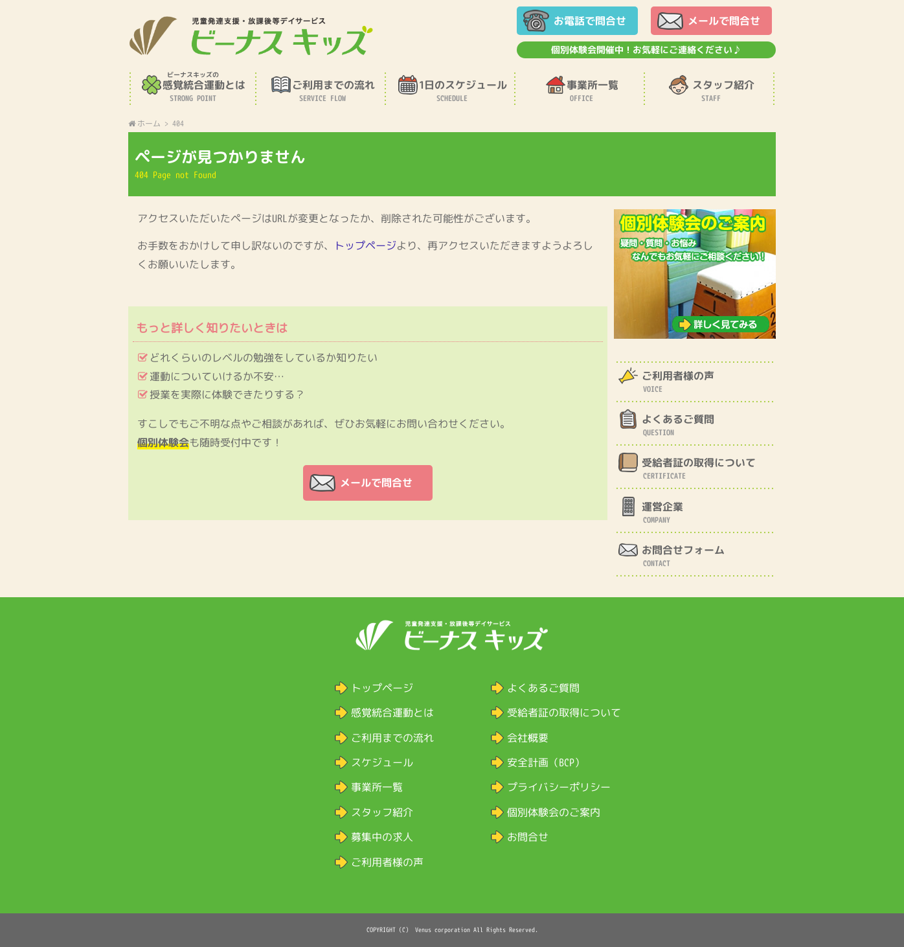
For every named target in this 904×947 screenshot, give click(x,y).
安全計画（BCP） (546, 762)
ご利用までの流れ (392, 738)
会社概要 (527, 738)
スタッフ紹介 (382, 812)
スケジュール (382, 762)
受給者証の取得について (564, 712)
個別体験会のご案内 (553, 812)
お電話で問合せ (590, 21)
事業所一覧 (377, 787)
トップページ (366, 245)
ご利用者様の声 (387, 862)
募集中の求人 (382, 837)
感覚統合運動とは (392, 712)
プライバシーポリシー (559, 787)
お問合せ (527, 837)
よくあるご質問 (543, 688)
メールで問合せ (724, 21)
